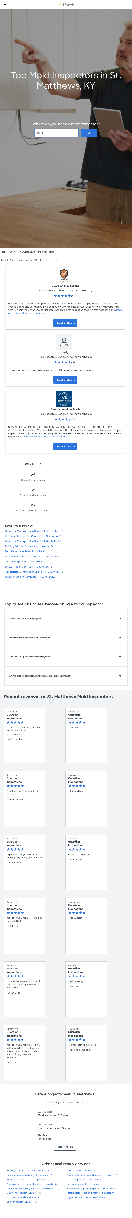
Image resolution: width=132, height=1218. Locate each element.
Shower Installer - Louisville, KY (22, 1202)
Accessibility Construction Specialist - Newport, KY (92, 1175)
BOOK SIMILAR (65, 1147)
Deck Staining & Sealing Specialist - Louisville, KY (31, 1188)
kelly (65, 352)
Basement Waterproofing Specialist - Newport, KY (91, 1188)
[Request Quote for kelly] (65, 380)
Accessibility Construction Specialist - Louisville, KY (32, 1184)
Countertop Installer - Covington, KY (85, 1179)
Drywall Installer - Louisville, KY (82, 1170)
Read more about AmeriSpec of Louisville (45, 436)
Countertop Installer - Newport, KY (24, 1197)
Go (89, 133)
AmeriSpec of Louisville (65, 409)
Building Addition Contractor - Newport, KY (28, 1170)
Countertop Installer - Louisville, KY (24, 1193)
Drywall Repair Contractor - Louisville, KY (87, 1197)
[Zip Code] (57, 133)
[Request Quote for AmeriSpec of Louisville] (65, 446)
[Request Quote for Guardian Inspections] (65, 323)
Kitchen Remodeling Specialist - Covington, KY (30, 1175)
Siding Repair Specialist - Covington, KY (26, 1179)
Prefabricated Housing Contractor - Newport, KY (90, 1193)
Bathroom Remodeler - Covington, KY (85, 1184)
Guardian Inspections (65, 286)
